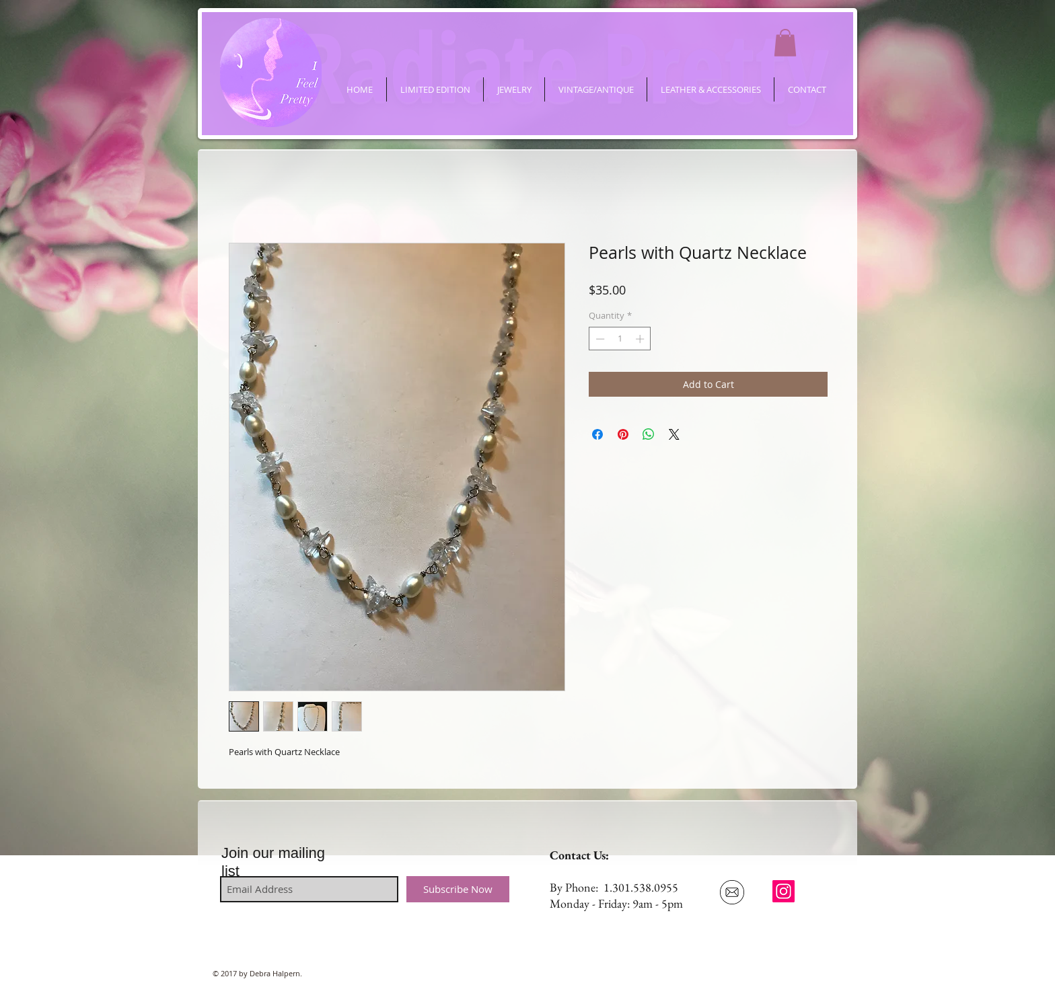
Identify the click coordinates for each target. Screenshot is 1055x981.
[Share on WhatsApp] (649, 434)
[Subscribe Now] (457, 889)
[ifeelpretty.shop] (783, 891)
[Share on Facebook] (597, 434)
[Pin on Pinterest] (623, 434)
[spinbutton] (620, 338)
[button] (785, 42)
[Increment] (641, 338)
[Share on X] (674, 434)
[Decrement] (599, 338)
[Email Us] (731, 892)
